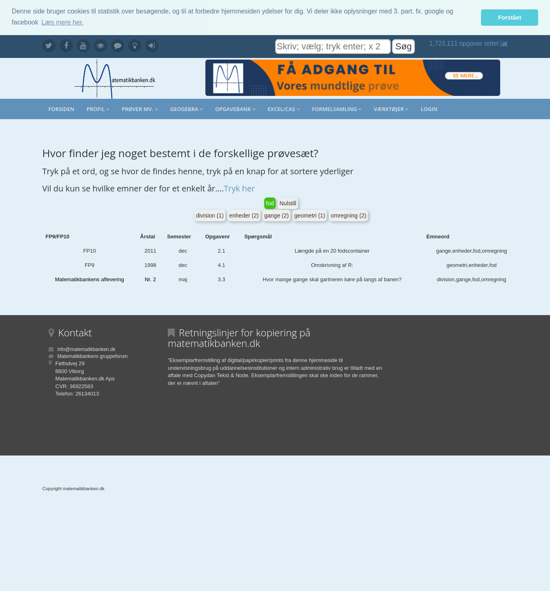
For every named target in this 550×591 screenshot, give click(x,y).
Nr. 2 (150, 279)
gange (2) (276, 215)
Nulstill (287, 203)
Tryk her (239, 188)
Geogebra (186, 109)
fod (270, 203)
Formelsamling (337, 109)
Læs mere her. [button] (62, 22)
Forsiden (62, 109)
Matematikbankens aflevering (89, 279)
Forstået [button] (509, 17)
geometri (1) (309, 215)
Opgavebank (235, 109)
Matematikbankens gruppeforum (93, 356)
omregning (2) (348, 215)
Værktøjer (391, 109)
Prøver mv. (140, 109)
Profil (98, 109)
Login (429, 109)
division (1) (210, 215)
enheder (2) (243, 215)
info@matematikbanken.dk (87, 349)
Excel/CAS (284, 109)
